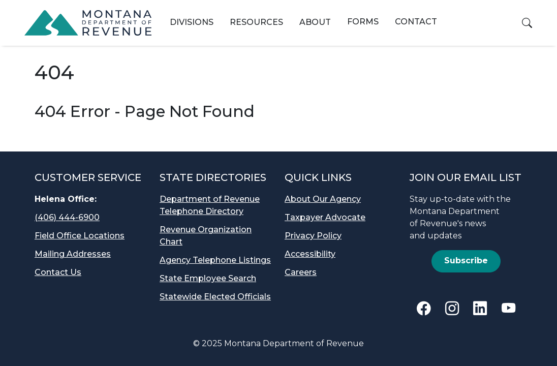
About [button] (315, 22)
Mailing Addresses (73, 254)
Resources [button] (256, 22)
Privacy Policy (313, 235)
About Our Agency (323, 199)
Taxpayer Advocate (325, 217)
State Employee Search (208, 278)
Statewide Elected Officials (215, 296)
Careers (301, 272)
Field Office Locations (80, 235)
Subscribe (466, 260)
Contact (416, 21)
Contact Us (58, 272)
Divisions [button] (191, 22)
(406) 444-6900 (67, 217)
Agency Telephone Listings (215, 260)
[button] (527, 23)
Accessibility (310, 254)
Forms (363, 21)
